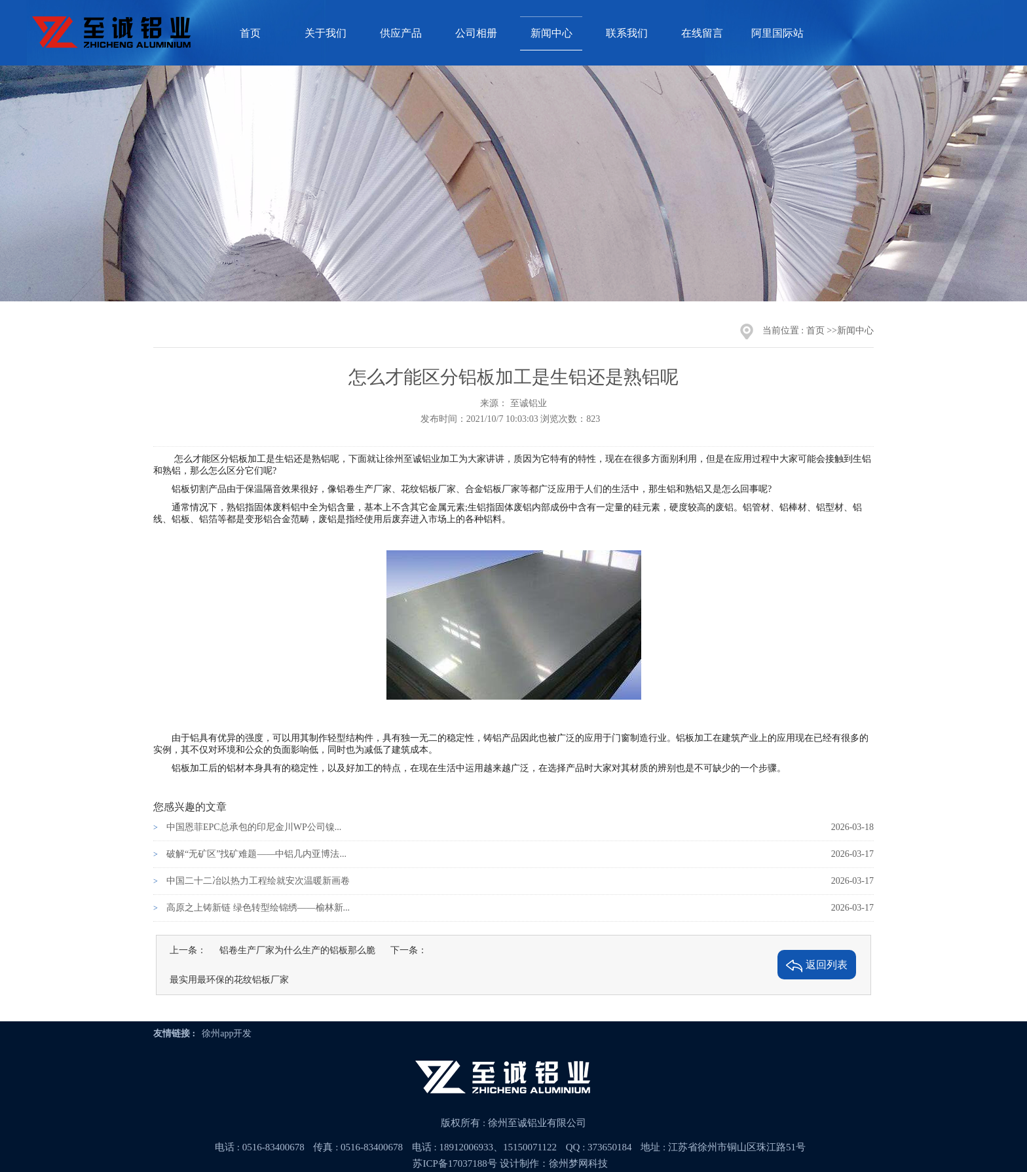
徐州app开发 (227, 1033)
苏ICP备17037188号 (454, 1163)
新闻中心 (551, 33)
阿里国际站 (777, 33)
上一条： (188, 950)
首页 (250, 33)
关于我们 (325, 33)
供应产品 (401, 33)
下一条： (408, 950)
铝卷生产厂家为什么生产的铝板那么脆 (297, 950)
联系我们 (627, 33)
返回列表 (817, 965)
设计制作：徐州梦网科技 (554, 1163)
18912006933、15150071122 (498, 1147)
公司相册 (476, 33)
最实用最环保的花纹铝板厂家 (229, 980)
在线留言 (702, 33)
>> (832, 330)
